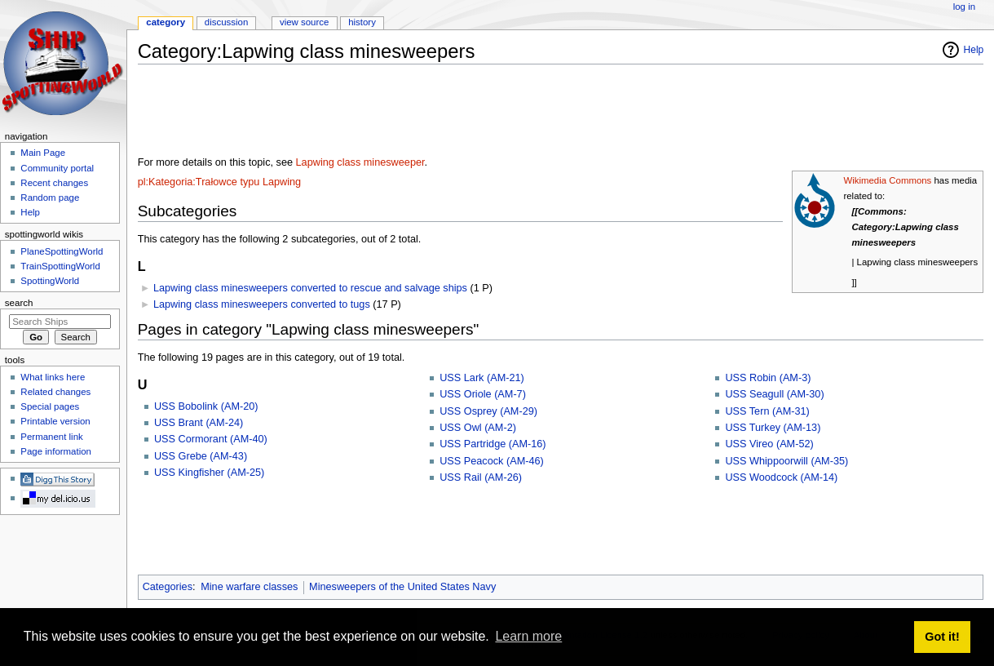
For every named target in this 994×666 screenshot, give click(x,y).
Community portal (57, 168)
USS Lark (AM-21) (482, 378)
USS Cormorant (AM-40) (210, 439)
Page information (55, 451)
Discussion (226, 22)
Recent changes (54, 183)
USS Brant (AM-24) (198, 422)
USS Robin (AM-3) (768, 378)
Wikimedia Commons (887, 180)
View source (304, 22)
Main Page (42, 153)
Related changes (55, 392)
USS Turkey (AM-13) (772, 427)
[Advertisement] (434, 113)
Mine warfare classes (249, 587)
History (362, 22)
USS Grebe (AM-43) (200, 456)
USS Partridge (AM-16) (493, 444)
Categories (167, 587)
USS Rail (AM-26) (481, 477)
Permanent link (51, 437)
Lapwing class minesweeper (360, 162)
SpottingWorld (49, 281)
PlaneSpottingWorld (61, 251)
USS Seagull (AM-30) (774, 394)
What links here (52, 377)
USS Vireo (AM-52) (769, 444)
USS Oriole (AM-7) (483, 394)
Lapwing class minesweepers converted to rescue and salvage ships (310, 288)
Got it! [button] (942, 636)
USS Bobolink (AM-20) (206, 406)
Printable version (55, 421)
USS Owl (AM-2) (478, 427)
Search (19, 303)
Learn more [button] (528, 636)
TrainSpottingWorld (59, 266)
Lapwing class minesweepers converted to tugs (261, 304)
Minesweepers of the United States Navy (402, 587)
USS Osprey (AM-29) (488, 411)
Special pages (49, 406)
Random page (49, 197)
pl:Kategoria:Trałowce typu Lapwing (220, 182)
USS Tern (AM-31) (767, 411)
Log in (964, 6)
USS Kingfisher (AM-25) (209, 472)
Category (165, 22)
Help (974, 50)
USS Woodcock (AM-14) (781, 477)
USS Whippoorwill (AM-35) (786, 461)
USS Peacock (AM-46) (492, 461)
